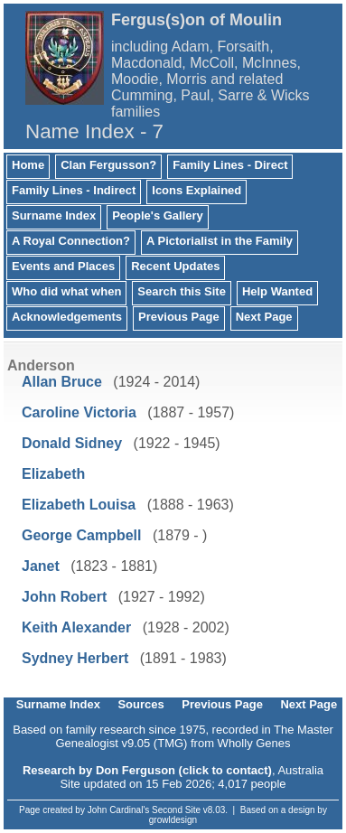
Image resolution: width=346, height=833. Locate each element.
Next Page (264, 316)
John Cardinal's (119, 810)
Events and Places (63, 266)
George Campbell (81, 535)
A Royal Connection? (71, 241)
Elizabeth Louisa (79, 504)
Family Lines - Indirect (74, 190)
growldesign (173, 820)
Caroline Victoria (79, 412)
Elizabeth (53, 474)
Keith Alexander (76, 627)
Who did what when (66, 291)
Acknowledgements (67, 316)
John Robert (64, 596)
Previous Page (179, 316)
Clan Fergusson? (108, 165)
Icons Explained (196, 190)
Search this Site (181, 291)
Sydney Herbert (75, 658)
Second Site (176, 810)
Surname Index (54, 215)
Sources (140, 704)
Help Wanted (277, 291)
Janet (41, 566)
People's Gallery (157, 215)
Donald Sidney (72, 443)
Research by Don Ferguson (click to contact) (147, 770)
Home (28, 165)
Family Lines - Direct (230, 165)
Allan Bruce (62, 381)
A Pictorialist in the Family (219, 241)
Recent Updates (175, 266)
